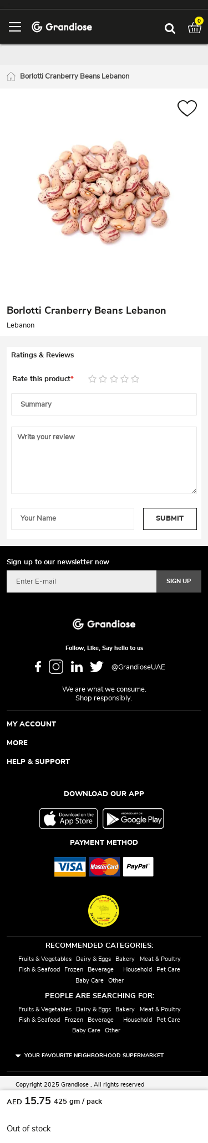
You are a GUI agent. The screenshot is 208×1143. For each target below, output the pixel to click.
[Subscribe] (178, 581)
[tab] (104, 356)
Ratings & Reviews (42, 355)
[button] (187, 110)
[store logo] (61, 26)
